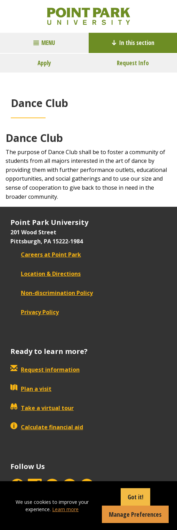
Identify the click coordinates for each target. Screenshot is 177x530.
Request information (45, 369)
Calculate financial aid (46, 427)
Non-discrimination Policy (51, 293)
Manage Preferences (135, 514)
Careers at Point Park (45, 254)
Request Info (133, 63)
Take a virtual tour (42, 408)
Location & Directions (45, 274)
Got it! (135, 497)
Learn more (65, 509)
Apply (44, 63)
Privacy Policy (34, 312)
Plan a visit (30, 389)
